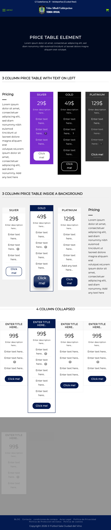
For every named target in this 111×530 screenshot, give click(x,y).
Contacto (27, 519)
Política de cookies (73, 521)
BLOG (17, 519)
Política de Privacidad (84, 519)
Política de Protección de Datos (45, 521)
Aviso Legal (65, 519)
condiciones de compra (46, 519)
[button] (7, 10)
